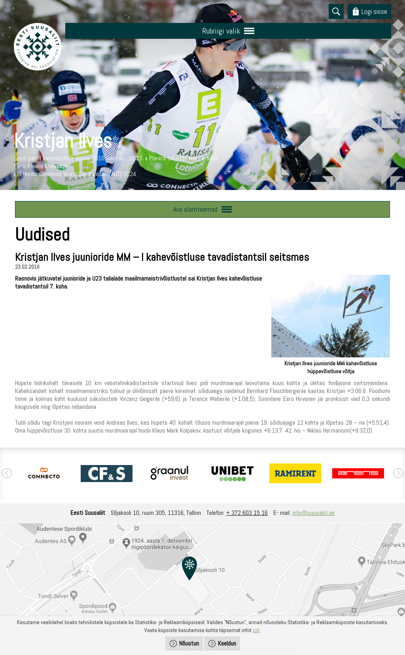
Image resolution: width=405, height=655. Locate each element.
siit (256, 630)
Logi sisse (374, 11)
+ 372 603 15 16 (247, 513)
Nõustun (189, 643)
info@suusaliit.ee (313, 513)
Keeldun (227, 643)
